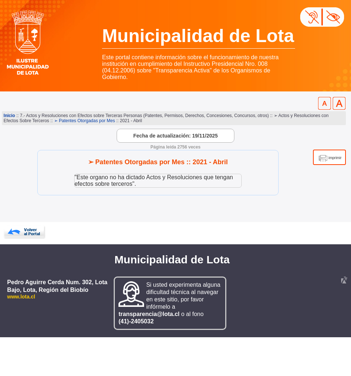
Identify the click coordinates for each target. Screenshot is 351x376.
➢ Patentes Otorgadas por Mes (84, 120)
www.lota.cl (21, 297)
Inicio (9, 115)
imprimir (334, 158)
